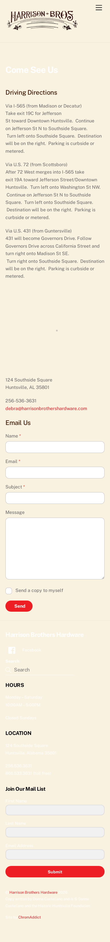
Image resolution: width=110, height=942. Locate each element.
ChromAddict (29, 917)
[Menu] (99, 7)
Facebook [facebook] (23, 649)
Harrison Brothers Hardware (33, 892)
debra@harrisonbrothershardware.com (46, 408)
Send (19, 606)
